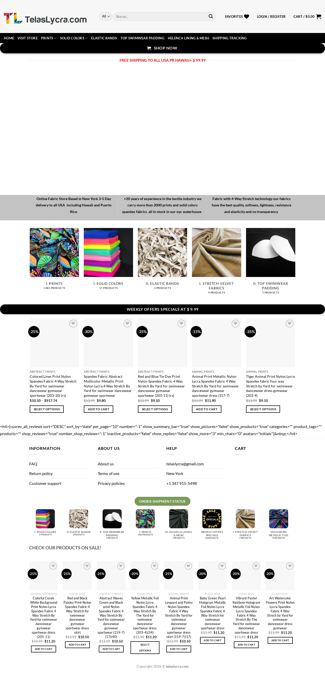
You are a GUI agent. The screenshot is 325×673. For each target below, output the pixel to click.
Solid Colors (74, 38)
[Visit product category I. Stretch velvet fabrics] (216, 264)
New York (174, 473)
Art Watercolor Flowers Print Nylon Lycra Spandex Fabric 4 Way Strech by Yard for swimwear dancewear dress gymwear (280, 613)
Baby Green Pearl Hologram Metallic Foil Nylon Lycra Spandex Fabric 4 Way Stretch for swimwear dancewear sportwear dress (212, 613)
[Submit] (210, 16)
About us (106, 463)
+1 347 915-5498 (181, 483)
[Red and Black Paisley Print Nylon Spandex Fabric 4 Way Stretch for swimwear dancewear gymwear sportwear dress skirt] (77, 575)
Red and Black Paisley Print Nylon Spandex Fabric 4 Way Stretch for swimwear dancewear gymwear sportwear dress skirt (77, 615)
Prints (49, 38)
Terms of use (108, 473)
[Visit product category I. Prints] (54, 261)
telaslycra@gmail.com (185, 463)
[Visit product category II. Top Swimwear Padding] (270, 264)
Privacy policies (111, 483)
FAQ (33, 463)
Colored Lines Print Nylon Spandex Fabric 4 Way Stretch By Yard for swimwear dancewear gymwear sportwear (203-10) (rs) (53, 386)
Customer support (45, 483)
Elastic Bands (104, 38)
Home (9, 38)
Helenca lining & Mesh (188, 38)
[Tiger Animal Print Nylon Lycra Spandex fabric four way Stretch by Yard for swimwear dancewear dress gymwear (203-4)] (270, 342)
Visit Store (28, 38)
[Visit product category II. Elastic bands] (162, 261)
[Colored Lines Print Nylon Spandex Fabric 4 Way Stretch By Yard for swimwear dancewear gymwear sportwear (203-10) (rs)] (54, 342)
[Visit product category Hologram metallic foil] (279, 526)
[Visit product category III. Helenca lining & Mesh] (178, 526)
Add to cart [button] (98, 409)
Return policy (41, 473)
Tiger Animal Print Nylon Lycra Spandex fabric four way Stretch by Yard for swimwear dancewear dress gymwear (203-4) (270, 386)
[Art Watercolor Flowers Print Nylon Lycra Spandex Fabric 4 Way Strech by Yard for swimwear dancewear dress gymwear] (280, 575)
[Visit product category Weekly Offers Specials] (212, 526)
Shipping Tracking (230, 38)
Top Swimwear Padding (142, 38)
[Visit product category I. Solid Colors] (108, 261)
